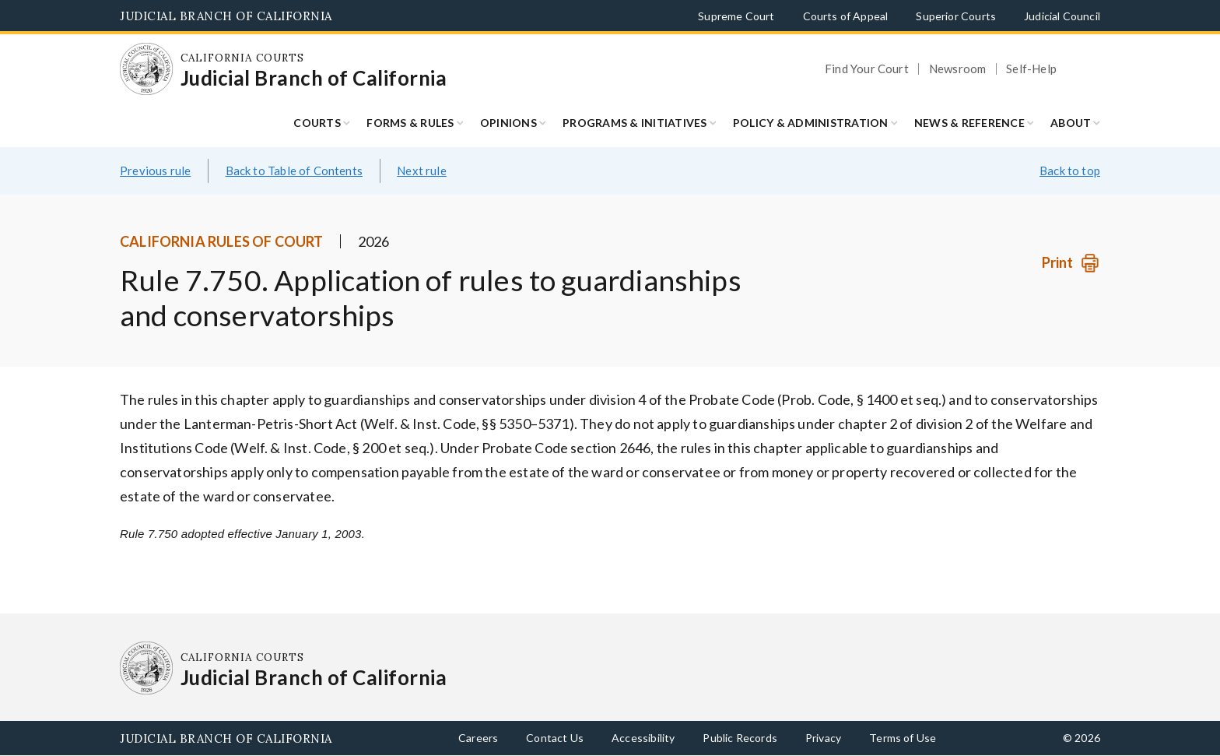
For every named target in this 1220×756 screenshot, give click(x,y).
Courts (317, 122)
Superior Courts (956, 16)
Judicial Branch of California (226, 16)
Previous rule (155, 171)
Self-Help (1031, 69)
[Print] (1071, 263)
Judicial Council (1062, 16)
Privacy (823, 737)
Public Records (740, 737)
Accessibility (643, 737)
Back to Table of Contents (294, 171)
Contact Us (555, 737)
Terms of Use (902, 737)
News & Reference (969, 122)
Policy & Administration (811, 122)
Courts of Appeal (846, 16)
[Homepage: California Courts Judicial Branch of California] (146, 69)
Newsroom (957, 69)
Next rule (422, 171)
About (1070, 122)
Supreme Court (736, 16)
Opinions (508, 122)
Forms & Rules (410, 122)
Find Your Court (867, 69)
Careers (478, 737)
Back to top (1069, 171)
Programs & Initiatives (635, 122)
